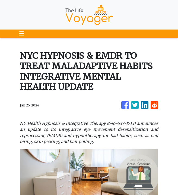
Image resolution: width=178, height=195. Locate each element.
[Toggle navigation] (22, 34)
